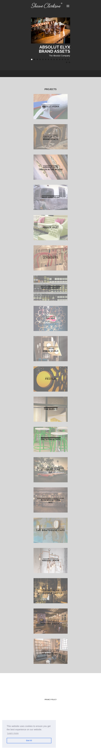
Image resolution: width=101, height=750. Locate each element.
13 (65, 59)
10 (57, 59)
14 (68, 59)
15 (66, 62)
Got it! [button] (29, 740)
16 (69, 62)
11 (59, 59)
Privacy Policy (51, 699)
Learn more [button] (13, 733)
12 (62, 59)
